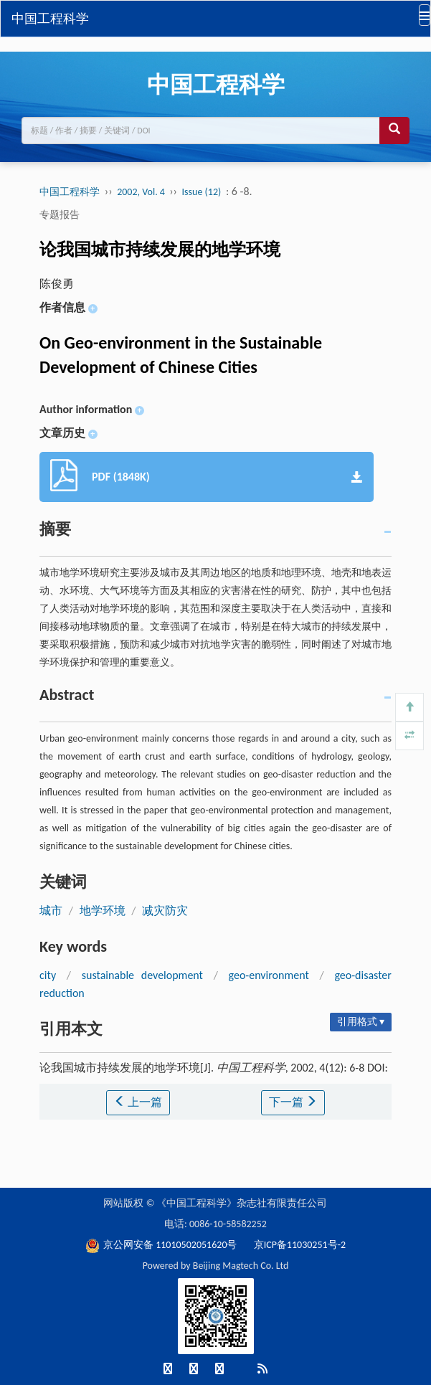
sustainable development (142, 975)
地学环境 (102, 910)
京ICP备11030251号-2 (300, 1245)
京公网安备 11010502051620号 (162, 1245)
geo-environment (269, 975)
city (47, 975)
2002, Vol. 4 (142, 192)
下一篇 (293, 1102)
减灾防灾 (165, 910)
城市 (50, 910)
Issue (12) (202, 192)
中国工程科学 (50, 19)
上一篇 (138, 1102)
